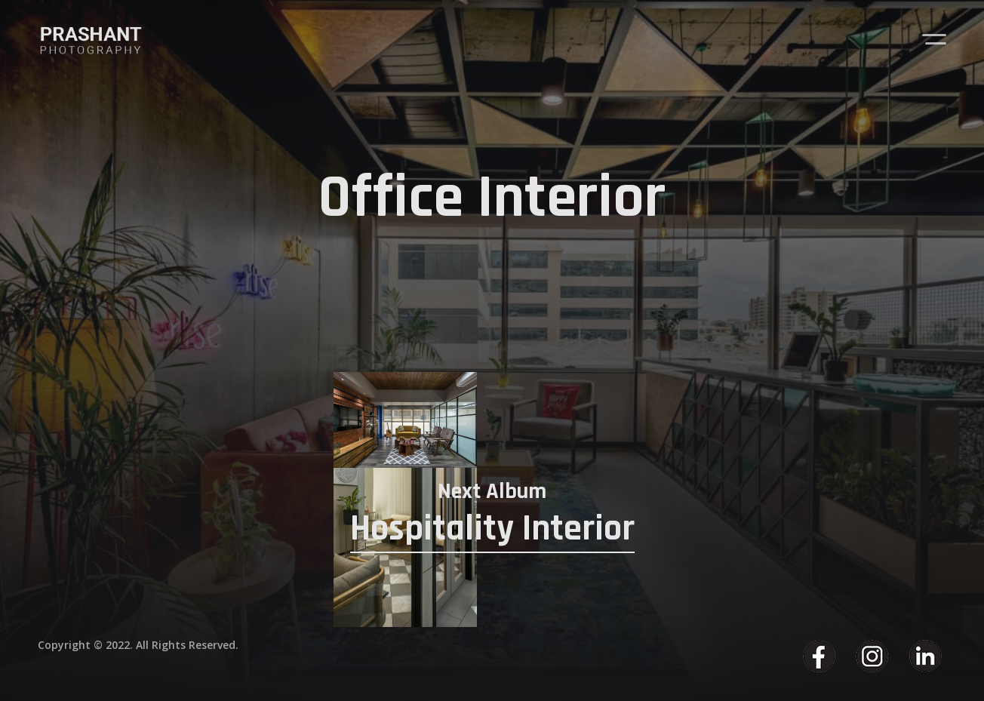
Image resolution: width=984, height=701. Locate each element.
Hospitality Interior (492, 528)
